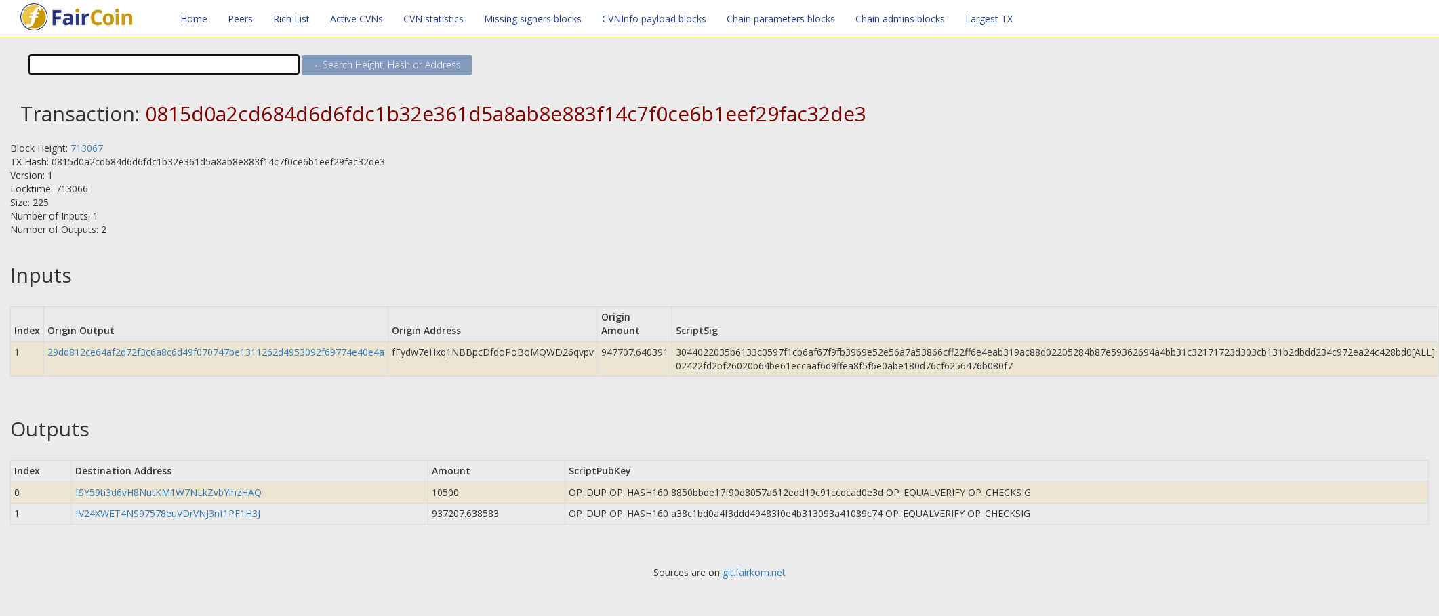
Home (193, 18)
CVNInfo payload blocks (654, 18)
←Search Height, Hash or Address (387, 64)
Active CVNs (356, 18)
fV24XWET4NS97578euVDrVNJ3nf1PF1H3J (167, 513)
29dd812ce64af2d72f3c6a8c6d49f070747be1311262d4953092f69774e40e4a (215, 352)
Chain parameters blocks (781, 18)
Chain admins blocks (900, 18)
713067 (86, 148)
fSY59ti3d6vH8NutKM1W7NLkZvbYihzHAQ (168, 492)
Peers (240, 18)
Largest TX (989, 18)
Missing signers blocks (533, 18)
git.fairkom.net (754, 572)
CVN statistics (433, 18)
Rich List (291, 18)
